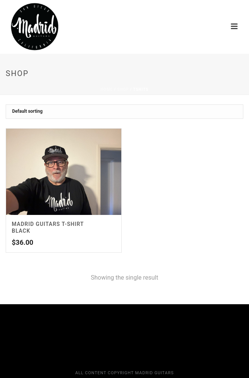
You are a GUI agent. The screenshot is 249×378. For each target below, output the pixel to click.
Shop (123, 89)
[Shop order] (124, 111)
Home (106, 89)
